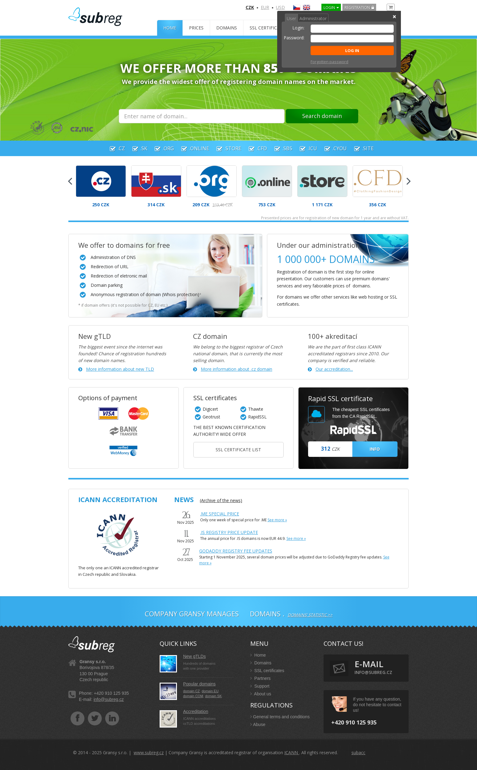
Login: (298, 28)
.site (361, 148)
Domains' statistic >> (310, 615)
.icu (305, 148)
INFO (375, 449)
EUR (265, 7)
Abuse (257, 724)
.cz (114, 148)
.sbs (280, 148)
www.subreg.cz (149, 752)
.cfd (255, 148)
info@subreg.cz (108, 699)
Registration (357, 7)
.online (192, 148)
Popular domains (199, 683)
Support (259, 686)
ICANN (291, 752)
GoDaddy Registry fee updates (235, 551)
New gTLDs (194, 656)
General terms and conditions (280, 716)
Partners (260, 678)
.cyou (332, 148)
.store (225, 148)
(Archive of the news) (221, 500)
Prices (196, 28)
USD (280, 7)
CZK (250, 7)
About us (260, 693)
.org (161, 148)
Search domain (322, 116)
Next (408, 179)
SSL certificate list (238, 450)
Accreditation (195, 711)
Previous (70, 179)
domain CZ (191, 691)
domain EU (210, 691)
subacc (358, 752)
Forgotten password (329, 61)
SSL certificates (268, 28)
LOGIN (329, 7)
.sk (136, 148)
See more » (277, 520)
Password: (294, 38)
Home (169, 28)
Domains (226, 28)
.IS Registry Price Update (229, 532)
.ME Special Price (219, 514)
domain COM (193, 696)
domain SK (213, 696)
